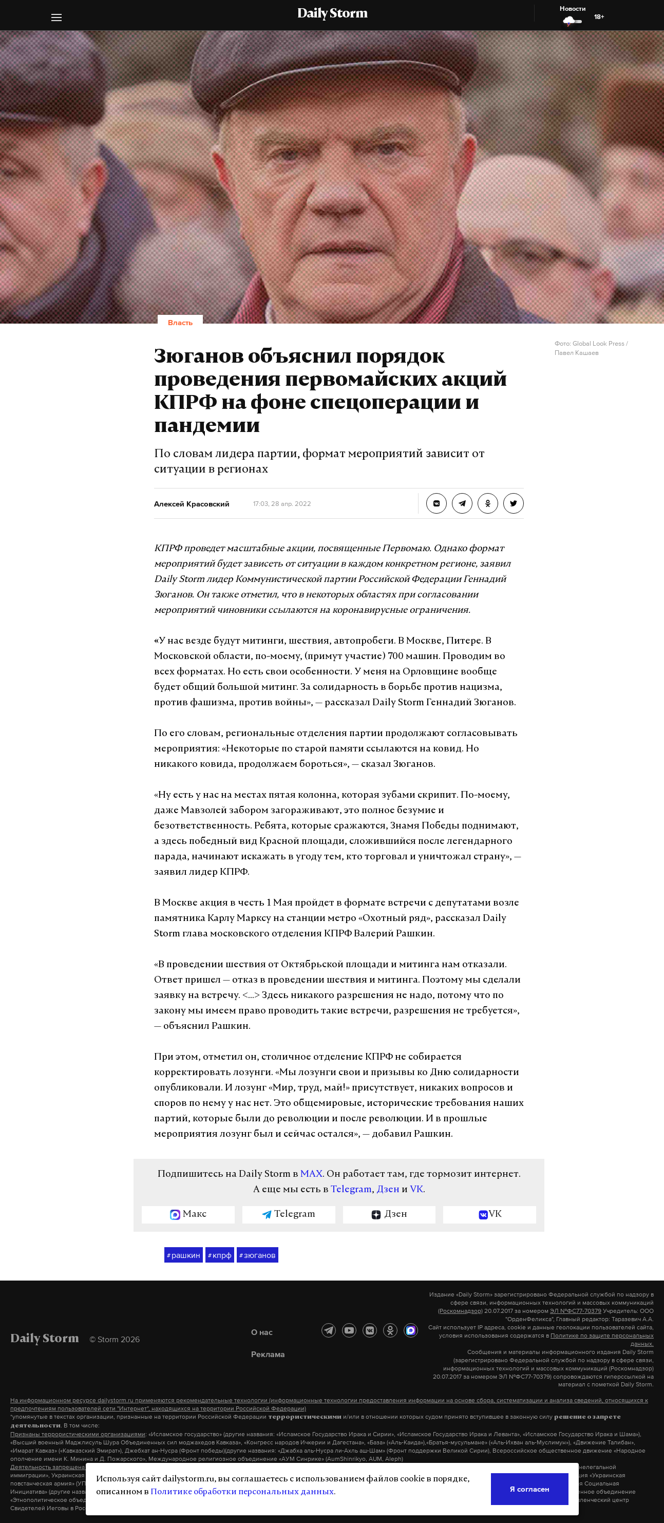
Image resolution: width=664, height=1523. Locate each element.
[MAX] (411, 1330)
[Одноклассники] (390, 1330)
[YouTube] (349, 1330)
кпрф (220, 1255)
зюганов (257, 1255)
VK (416, 1190)
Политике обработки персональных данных (242, 1492)
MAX (311, 1174)
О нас (262, 1332)
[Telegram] (328, 1330)
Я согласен (529, 1488)
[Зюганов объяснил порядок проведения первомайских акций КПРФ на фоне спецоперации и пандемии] (436, 503)
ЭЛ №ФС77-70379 (575, 1310)
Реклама (268, 1354)
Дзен (388, 1190)
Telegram (351, 1190)
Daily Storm (332, 14)
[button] (56, 19)
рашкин (183, 1255)
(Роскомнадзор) (460, 1310)
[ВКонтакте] (370, 1330)
